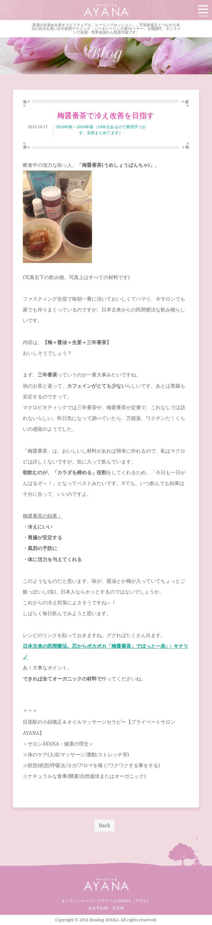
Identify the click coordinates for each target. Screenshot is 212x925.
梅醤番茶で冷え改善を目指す (105, 115)
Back (104, 825)
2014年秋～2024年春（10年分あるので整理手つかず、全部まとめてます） (101, 130)
